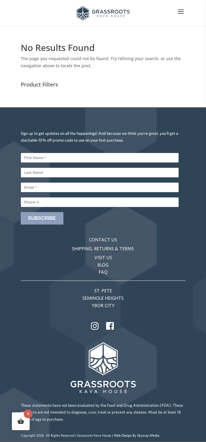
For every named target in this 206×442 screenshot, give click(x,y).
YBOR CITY (103, 305)
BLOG (103, 265)
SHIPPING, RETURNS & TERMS (103, 248)
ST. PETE (103, 290)
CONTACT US (103, 239)
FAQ (103, 272)
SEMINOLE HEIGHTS (103, 298)
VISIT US (103, 257)
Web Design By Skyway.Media (136, 435)
